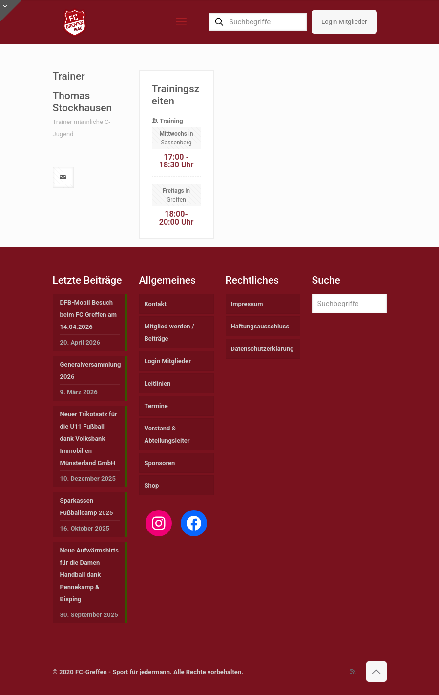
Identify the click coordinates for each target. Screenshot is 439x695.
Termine (156, 405)
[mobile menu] (181, 22)
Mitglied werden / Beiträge (169, 332)
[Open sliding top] (11, 11)
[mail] (63, 204)
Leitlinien (158, 383)
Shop (152, 485)
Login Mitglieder (344, 21)
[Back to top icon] (376, 671)
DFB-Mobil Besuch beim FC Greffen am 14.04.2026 (88, 314)
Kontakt (156, 303)
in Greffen (176, 222)
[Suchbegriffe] (258, 22)
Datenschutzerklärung (262, 348)
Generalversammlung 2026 (90, 370)
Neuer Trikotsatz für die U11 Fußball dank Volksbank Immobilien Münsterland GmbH (88, 438)
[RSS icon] (352, 671)
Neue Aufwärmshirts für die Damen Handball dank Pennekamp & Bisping (89, 575)
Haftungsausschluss (260, 326)
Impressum (247, 303)
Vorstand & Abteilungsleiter (167, 434)
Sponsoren (160, 463)
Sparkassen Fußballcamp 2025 (86, 506)
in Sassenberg (176, 165)
